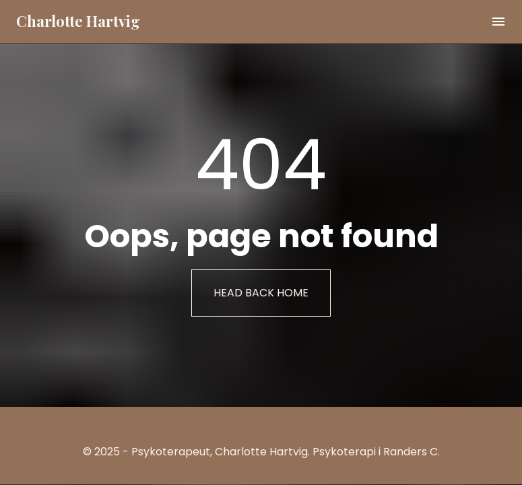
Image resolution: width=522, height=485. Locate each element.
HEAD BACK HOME (261, 292)
